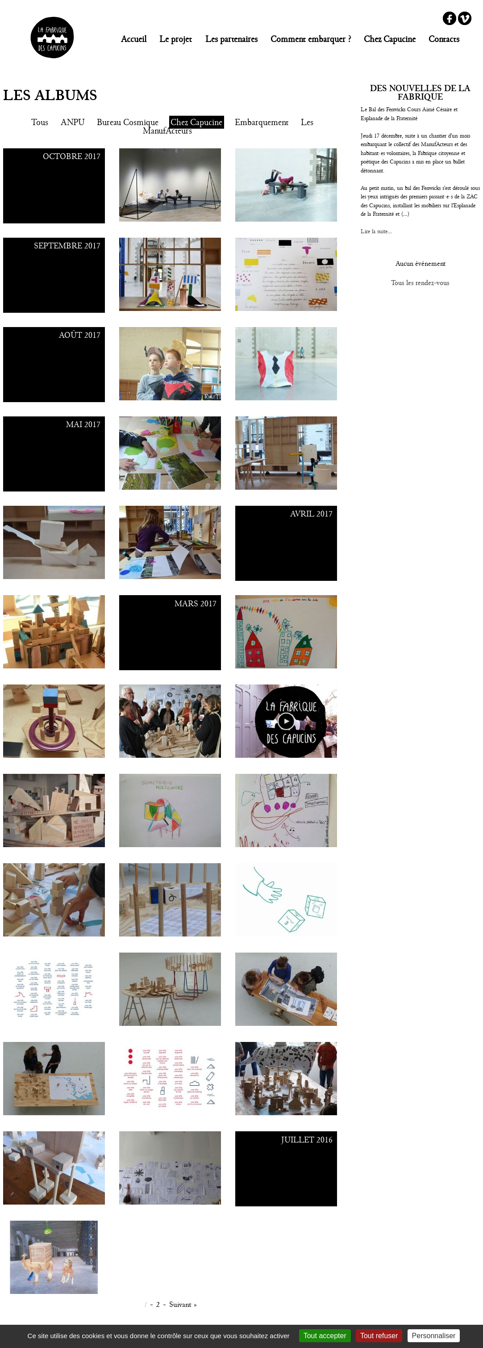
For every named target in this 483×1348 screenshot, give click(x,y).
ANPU (73, 122)
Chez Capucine (390, 39)
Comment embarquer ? (311, 39)
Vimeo (464, 18)
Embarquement (262, 122)
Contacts (444, 39)
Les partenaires (231, 39)
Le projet (175, 39)
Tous (39, 122)
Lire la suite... (376, 231)
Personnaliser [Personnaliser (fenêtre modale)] (434, 1336)
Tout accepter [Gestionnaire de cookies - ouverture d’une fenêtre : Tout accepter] (325, 1336)
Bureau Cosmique (127, 122)
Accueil (133, 39)
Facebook (449, 18)
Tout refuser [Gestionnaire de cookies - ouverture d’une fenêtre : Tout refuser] (379, 1336)
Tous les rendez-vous (420, 282)
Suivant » (183, 1304)
